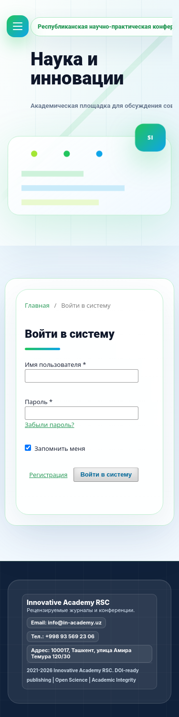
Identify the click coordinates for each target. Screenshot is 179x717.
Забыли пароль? (49, 424)
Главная (37, 305)
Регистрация (48, 474)
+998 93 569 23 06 (70, 636)
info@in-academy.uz (75, 622)
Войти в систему (106, 474)
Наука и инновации (77, 68)
